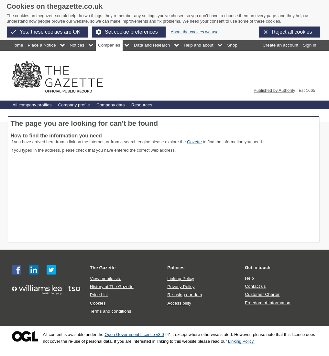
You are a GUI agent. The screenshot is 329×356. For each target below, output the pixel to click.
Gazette (194, 141)
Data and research (152, 45)
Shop (232, 45)
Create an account (280, 45)
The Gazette (103, 267)
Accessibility (179, 303)
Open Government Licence (25, 336)
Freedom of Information (267, 302)
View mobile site (105, 278)
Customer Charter (262, 294)
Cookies (98, 303)
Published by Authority (274, 90)
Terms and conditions (110, 311)
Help (249, 278)
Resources (141, 104)
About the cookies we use (194, 31)
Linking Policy (180, 278)
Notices (77, 45)
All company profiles (32, 104)
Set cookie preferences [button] (131, 32)
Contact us (255, 286)
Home (17, 45)
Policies (175, 267)
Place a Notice (42, 45)
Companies (109, 45)
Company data (110, 104)
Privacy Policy (180, 286)
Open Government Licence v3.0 (134, 334)
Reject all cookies (292, 32)
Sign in (309, 45)
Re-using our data (184, 294)
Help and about (199, 45)
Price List (99, 294)
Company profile (74, 104)
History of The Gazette (112, 286)
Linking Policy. (241, 341)
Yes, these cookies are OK (50, 32)
